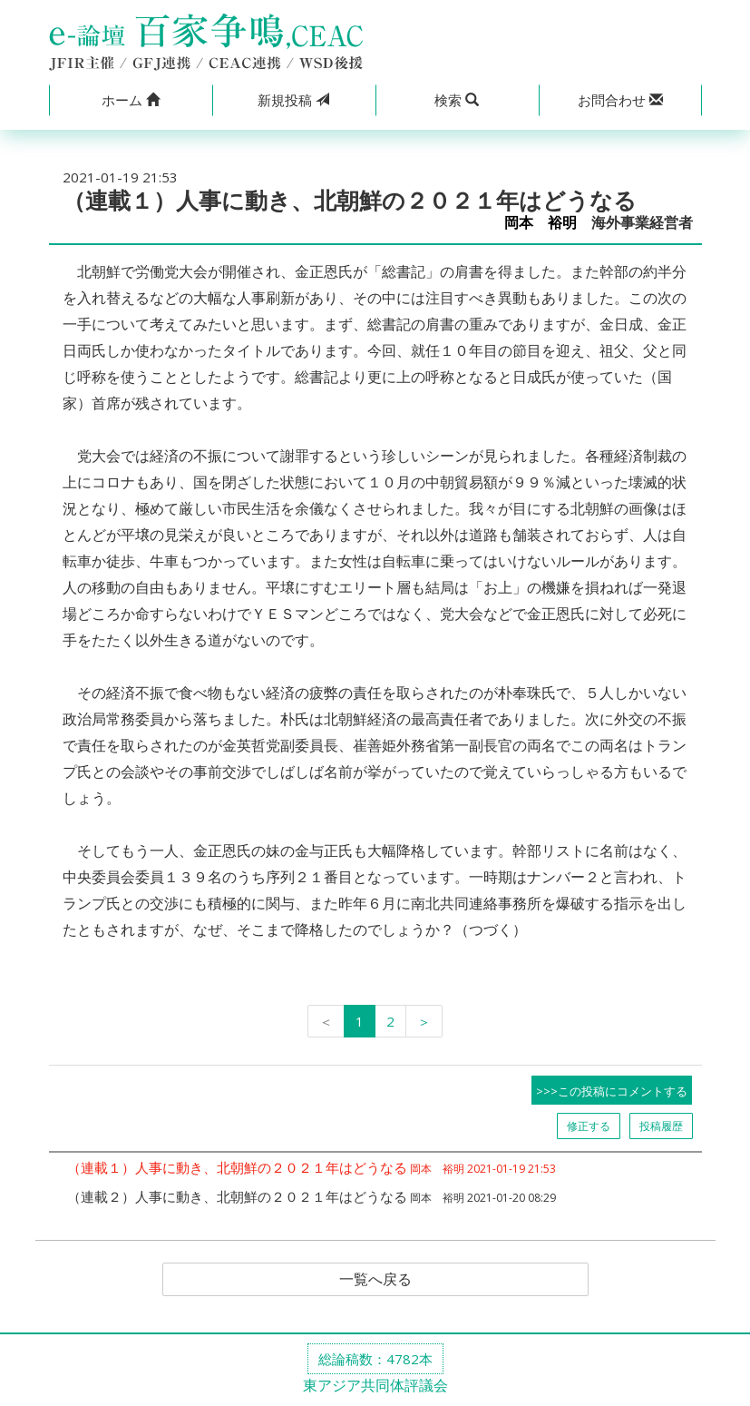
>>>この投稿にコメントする (611, 1091)
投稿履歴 (661, 1126)
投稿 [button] (293, 100)
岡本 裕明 (540, 223)
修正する (588, 1126)
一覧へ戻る (375, 1280)
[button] (130, 100)
